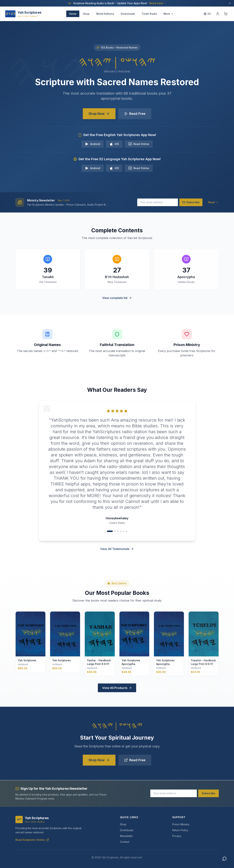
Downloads (128, 13)
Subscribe (208, 793)
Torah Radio (149, 13)
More (169, 13)
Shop (86, 13)
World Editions (105, 13)
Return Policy (180, 830)
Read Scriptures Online (32, 839)
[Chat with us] (224, 858)
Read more (157, 3)
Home (72, 13)
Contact (124, 841)
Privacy (176, 835)
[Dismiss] (230, 3)
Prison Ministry (181, 824)
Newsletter (126, 835)
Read (213, 202)
